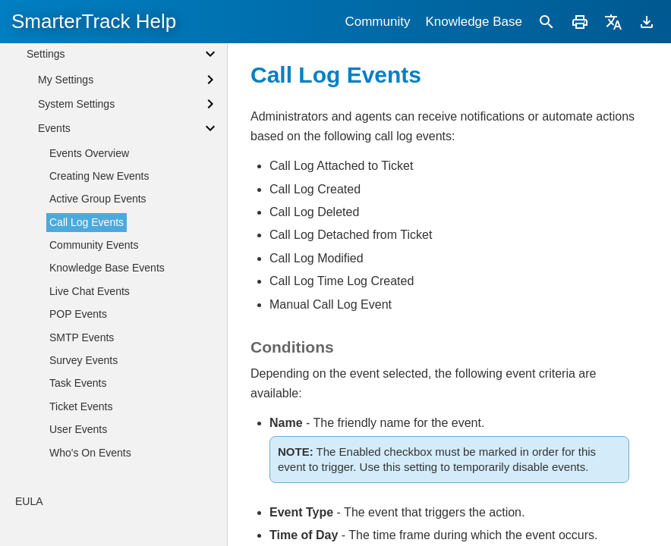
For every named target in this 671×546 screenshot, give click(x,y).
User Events (78, 501)
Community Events (93, 317)
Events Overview (89, 225)
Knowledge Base (473, 21)
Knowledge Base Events (107, 340)
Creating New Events (99, 248)
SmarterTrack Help (93, 21)
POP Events (78, 386)
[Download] (646, 21)
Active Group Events (97, 271)
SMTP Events (81, 409)
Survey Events (83, 432)
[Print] (580, 21)
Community (377, 21)
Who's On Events (90, 525)
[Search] (546, 21)
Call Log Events (86, 294)
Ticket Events (81, 478)
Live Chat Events (89, 363)
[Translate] (613, 21)
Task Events (77, 455)
